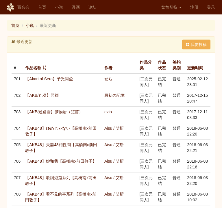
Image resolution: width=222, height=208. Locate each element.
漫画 (76, 7)
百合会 (18, 7)
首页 (42, 7)
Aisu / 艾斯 (114, 128)
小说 (59, 7)
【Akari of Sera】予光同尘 (49, 79)
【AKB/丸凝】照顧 (42, 95)
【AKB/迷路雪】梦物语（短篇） (54, 111)
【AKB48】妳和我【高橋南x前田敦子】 (61, 161)
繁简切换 (171, 7)
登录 (211, 7)
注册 (194, 7)
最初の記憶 (114, 95)
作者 (108, 68)
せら (108, 79)
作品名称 (33, 68)
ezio (108, 111)
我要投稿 (196, 44)
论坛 (92, 7)
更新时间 (195, 68)
